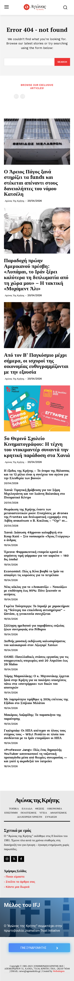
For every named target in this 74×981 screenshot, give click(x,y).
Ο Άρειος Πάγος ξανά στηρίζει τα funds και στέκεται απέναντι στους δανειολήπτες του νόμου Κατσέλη (31, 182)
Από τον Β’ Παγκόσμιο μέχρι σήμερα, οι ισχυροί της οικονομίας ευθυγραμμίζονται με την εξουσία (36, 363)
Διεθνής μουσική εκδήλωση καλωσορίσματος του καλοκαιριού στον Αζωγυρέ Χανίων (34, 643)
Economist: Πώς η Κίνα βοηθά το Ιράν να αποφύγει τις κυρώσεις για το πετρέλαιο (34, 573)
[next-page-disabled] (22, 96)
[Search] (62, 62)
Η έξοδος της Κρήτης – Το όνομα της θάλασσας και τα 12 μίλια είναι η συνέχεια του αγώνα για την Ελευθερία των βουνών (36, 474)
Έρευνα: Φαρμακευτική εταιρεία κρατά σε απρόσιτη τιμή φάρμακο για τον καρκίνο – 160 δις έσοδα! (36, 555)
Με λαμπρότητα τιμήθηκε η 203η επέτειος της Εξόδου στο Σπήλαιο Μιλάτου (36, 701)
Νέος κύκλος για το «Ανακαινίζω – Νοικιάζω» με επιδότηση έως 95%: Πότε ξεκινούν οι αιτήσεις (35, 590)
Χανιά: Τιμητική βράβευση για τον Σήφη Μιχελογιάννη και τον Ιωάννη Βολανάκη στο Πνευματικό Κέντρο (34, 493)
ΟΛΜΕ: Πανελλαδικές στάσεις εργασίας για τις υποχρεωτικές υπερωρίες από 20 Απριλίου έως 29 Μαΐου (36, 660)
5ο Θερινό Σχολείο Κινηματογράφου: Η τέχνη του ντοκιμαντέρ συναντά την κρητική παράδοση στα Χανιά (37, 446)
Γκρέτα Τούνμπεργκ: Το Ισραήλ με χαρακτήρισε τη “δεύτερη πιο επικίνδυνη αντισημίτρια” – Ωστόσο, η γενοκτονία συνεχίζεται (36, 609)
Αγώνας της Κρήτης (14, 200)
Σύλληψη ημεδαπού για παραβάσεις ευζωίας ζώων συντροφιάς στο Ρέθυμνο (34, 627)
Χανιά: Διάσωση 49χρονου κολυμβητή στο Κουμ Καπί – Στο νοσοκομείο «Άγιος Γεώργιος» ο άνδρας (37, 536)
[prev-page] (16, 96)
